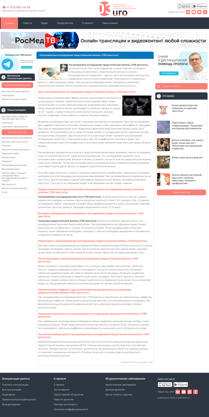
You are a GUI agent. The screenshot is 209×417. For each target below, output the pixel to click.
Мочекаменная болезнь (14, 165)
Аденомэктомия (10, 153)
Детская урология (17, 132)
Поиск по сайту (171, 86)
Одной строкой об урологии (68, 394)
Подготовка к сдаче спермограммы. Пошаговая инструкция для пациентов (187, 125)
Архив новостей (181, 192)
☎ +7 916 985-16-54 (16, 7)
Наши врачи (8, 95)
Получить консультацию (17, 85)
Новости (27, 23)
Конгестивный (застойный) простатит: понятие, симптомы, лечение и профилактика (187, 179)
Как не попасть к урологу (118, 394)
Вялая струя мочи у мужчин (187, 157)
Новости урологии (63, 399)
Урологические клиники (14, 188)
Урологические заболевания (17, 138)
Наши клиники (110, 23)
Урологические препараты (16, 149)
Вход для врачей (11, 404)
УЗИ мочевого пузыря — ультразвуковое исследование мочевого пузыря (15, 177)
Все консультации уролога (16, 91)
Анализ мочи (9, 157)
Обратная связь (166, 378)
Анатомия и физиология (15, 126)
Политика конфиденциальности (71, 409)
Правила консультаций (14, 99)
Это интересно (61, 389)
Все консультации (11, 389)
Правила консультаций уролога (19, 399)
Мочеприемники (10, 169)
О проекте (87, 23)
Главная (9, 23)
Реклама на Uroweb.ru (65, 404)
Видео (44, 23)
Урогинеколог (9, 184)
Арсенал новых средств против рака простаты (14, 117)
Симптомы (7, 123)
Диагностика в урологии (15, 141)
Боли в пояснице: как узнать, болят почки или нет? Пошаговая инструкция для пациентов (188, 144)
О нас (5, 192)
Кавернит (7, 161)
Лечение (6, 145)
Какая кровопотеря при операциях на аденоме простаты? (185, 108)
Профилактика (65, 23)
